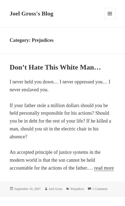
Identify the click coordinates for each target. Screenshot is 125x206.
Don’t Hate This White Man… (55, 67)
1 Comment (99, 189)
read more (104, 168)
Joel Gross (55, 189)
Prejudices (77, 189)
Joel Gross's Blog (31, 13)
